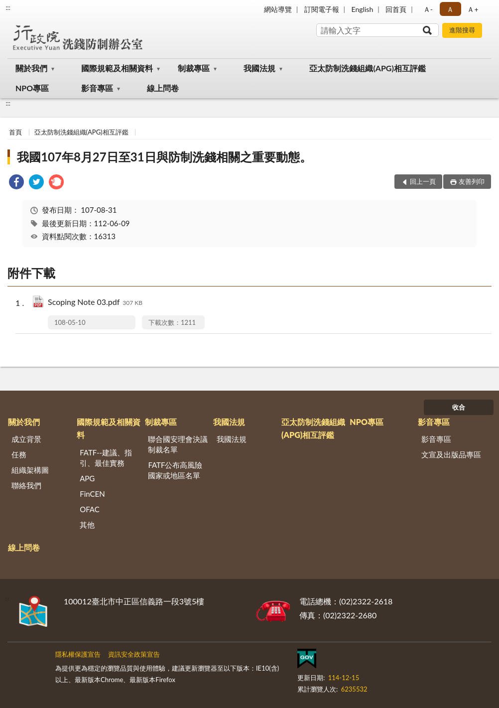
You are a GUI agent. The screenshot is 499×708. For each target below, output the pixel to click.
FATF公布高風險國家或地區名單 (175, 470)
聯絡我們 (26, 485)
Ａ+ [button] (472, 9)
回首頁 (395, 9)
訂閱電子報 (321, 9)
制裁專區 (194, 68)
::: (7, 7)
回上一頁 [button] (423, 181)
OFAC (90, 509)
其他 (87, 524)
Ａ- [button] (428, 9)
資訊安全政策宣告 (134, 654)
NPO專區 (32, 88)
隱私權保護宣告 (78, 654)
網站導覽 (278, 9)
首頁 (15, 132)
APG (87, 478)
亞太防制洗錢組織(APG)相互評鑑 (367, 68)
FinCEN (92, 493)
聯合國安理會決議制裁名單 (178, 444)
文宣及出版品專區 (451, 454)
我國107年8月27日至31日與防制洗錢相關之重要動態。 (164, 156)
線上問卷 (163, 88)
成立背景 (26, 438)
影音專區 (97, 88)
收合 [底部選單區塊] (458, 407)
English (363, 9)
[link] (16, 183)
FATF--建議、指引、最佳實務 (106, 457)
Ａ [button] (450, 9)
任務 (18, 454)
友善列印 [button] (472, 181)
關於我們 (31, 68)
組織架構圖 (30, 469)
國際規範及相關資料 (117, 68)
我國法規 (259, 68)
